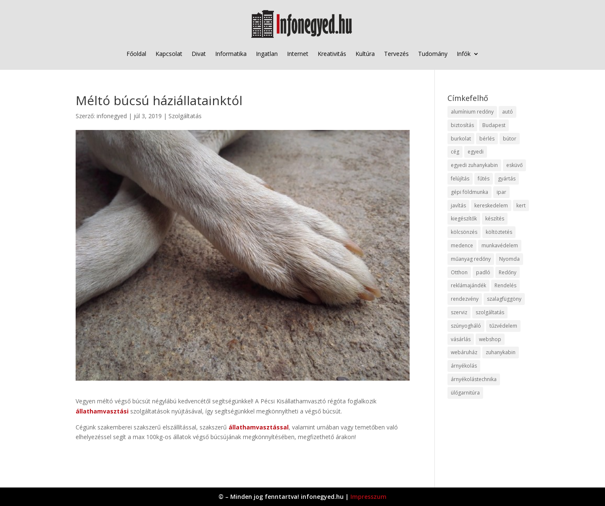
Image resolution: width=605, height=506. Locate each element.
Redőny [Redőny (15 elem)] (507, 272)
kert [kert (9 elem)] (521, 205)
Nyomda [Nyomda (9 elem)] (509, 258)
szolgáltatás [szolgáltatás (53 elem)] (490, 312)
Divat (199, 54)
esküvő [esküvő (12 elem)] (514, 165)
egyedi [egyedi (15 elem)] (476, 151)
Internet (297, 54)
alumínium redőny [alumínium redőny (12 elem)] (472, 111)
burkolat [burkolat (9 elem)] (461, 138)
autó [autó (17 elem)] (507, 111)
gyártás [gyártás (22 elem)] (507, 178)
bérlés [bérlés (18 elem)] (487, 138)
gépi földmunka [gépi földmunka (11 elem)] (469, 192)
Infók (464, 54)
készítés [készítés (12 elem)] (494, 218)
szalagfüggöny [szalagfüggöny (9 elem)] (504, 298)
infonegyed (112, 116)
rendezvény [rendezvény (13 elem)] (465, 298)
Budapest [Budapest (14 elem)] (493, 125)
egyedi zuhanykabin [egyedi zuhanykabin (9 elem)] (474, 165)
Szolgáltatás (185, 116)
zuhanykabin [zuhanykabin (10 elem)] (501, 352)
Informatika (231, 54)
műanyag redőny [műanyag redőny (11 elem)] (471, 258)
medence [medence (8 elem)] (462, 245)
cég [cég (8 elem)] (455, 151)
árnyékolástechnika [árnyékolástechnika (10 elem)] (474, 379)
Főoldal (136, 54)
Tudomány (432, 54)
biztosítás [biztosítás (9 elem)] (462, 125)
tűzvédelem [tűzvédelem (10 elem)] (503, 325)
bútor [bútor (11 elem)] (509, 138)
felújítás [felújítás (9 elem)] (460, 178)
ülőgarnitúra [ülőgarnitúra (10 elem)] (465, 392)
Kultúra (365, 54)
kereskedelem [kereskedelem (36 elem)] (491, 205)
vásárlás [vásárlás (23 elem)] (461, 339)
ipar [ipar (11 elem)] (501, 192)
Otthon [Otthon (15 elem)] (459, 272)
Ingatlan (267, 54)
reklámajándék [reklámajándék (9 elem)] (468, 285)
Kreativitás (332, 54)
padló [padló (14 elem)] (483, 272)
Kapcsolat (168, 54)
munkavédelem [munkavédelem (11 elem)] (499, 245)
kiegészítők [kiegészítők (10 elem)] (464, 218)
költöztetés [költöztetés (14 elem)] (499, 232)
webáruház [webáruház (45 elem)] (464, 352)
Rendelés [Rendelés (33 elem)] (505, 285)
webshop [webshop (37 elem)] (490, 339)
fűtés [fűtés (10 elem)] (483, 178)
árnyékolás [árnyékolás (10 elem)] (464, 365)
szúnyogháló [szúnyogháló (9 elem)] (466, 325)
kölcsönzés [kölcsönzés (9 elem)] (464, 232)
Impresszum (368, 497)
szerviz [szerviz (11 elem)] (459, 312)
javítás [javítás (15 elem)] (458, 205)
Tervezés (396, 54)
